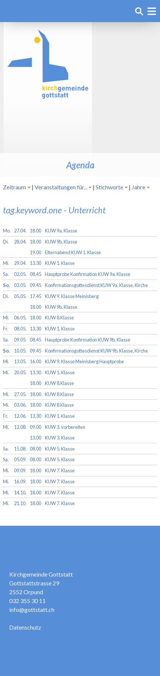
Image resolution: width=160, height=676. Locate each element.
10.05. (20, 351)
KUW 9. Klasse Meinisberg (72, 296)
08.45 (35, 274)
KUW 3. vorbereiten (65, 427)
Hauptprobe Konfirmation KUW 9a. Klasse (87, 274)
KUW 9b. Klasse (61, 242)
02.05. (20, 274)
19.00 (35, 252)
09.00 (35, 427)
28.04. (20, 242)
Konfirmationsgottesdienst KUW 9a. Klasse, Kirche (96, 285)
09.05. (20, 340)
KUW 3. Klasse (60, 438)
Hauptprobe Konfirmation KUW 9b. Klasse (87, 340)
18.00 (35, 231)
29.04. (20, 263)
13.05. (20, 361)
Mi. (6, 263)
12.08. (20, 427)
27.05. (20, 394)
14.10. (20, 492)
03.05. (20, 285)
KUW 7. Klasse (60, 470)
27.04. (20, 231)
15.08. (20, 449)
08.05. (20, 329)
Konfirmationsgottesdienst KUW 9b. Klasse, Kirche (96, 351)
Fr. (5, 329)
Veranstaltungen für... (61, 186)
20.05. (20, 372)
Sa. (6, 274)
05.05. (20, 296)
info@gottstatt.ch (31, 609)
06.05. (20, 318)
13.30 (35, 263)
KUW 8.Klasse (59, 318)
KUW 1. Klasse (60, 263)
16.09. (20, 481)
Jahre (138, 186)
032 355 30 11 (27, 600)
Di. (6, 242)
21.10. (20, 503)
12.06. (20, 416)
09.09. (20, 470)
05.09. (20, 459)
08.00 (35, 449)
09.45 (35, 285)
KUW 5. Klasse (60, 449)
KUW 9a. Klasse (61, 231)
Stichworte (109, 186)
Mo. (7, 231)
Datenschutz (25, 627)
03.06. (20, 405)
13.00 (35, 438)
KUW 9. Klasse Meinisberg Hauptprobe (84, 361)
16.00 (35, 361)
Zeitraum (14, 186)
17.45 (35, 296)
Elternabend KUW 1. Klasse (73, 252)
